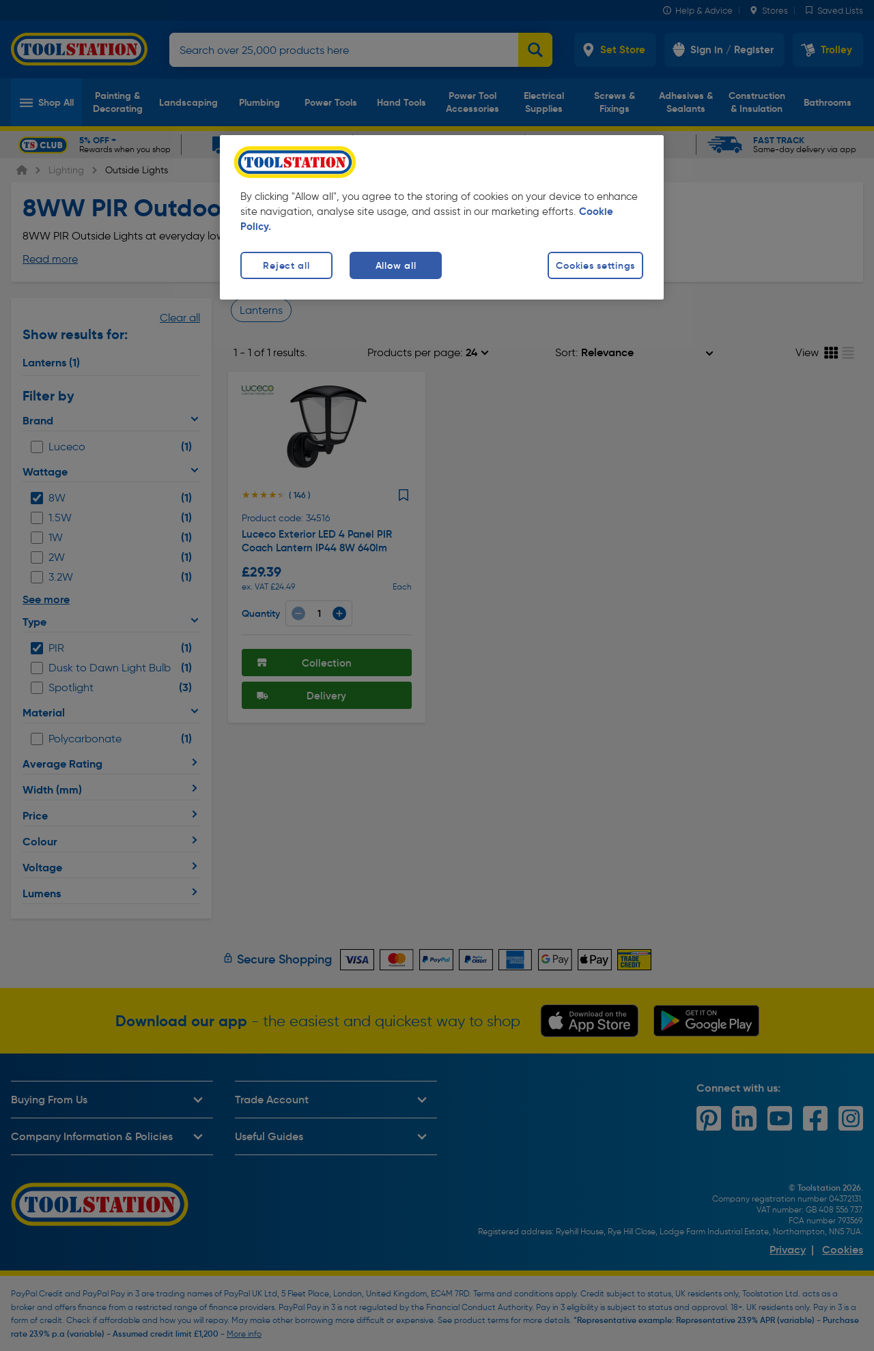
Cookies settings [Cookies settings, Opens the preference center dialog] (595, 265)
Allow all (396, 265)
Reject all (286, 265)
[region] (442, 217)
